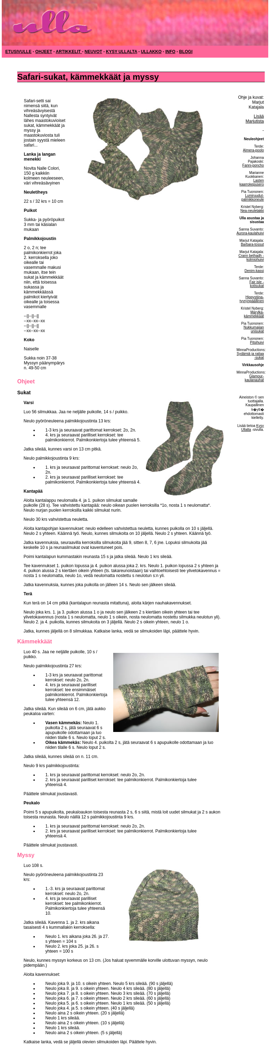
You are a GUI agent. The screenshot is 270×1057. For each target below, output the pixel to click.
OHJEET (43, 51)
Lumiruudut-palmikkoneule (253, 197)
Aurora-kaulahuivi (250, 233)
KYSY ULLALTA (121, 51)
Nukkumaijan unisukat (254, 329)
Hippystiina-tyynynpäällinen (252, 299)
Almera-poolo (253, 150)
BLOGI (186, 51)
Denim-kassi (254, 271)
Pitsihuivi (257, 342)
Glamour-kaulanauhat (254, 378)
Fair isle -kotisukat (256, 284)
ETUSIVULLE (18, 51)
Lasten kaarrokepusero (251, 182)
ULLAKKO (151, 51)
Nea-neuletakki (252, 211)
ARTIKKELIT (69, 51)
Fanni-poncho (253, 165)
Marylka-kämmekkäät (254, 314)
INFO (170, 51)
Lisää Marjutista (255, 119)
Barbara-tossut (252, 244)
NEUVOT (93, 51)
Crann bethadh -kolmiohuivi (251, 257)
